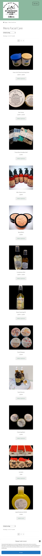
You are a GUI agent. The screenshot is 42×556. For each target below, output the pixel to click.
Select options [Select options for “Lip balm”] (21, 478)
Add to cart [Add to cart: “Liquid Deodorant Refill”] (21, 518)
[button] (40, 541)
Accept (21, 552)
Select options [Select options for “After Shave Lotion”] (21, 198)
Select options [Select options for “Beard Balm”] (21, 238)
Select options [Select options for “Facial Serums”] (21, 398)
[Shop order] (9, 32)
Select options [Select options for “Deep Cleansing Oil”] (21, 318)
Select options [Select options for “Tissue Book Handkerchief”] (21, 158)
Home (6, 22)
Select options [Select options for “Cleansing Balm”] (21, 438)
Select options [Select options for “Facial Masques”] (21, 358)
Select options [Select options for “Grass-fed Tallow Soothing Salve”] (21, 78)
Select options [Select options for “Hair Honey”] (21, 118)
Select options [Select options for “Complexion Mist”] (21, 278)
